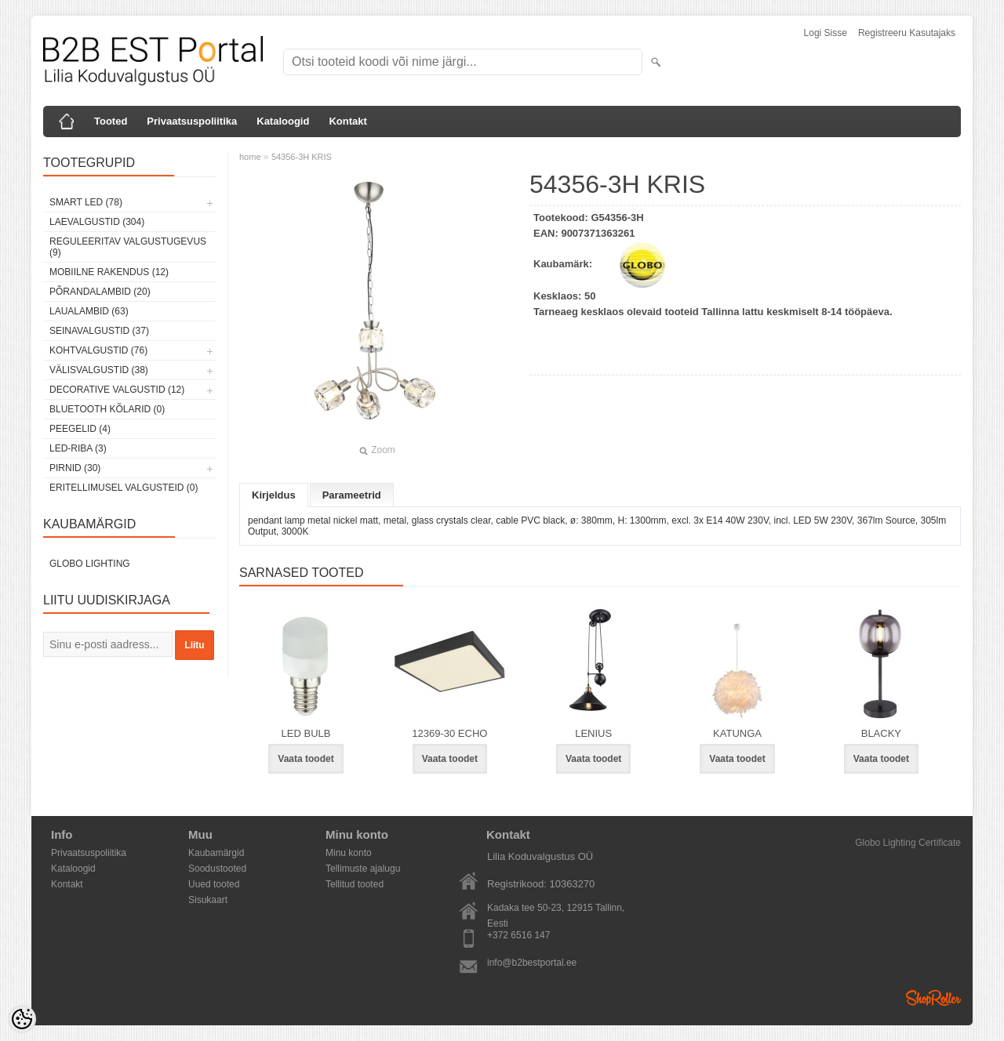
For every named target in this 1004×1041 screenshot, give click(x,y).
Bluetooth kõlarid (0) (107, 409)
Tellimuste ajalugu (363, 868)
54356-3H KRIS (301, 156)
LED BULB (306, 733)
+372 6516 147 (518, 935)
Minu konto (349, 852)
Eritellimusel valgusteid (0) (123, 487)
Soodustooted (217, 868)
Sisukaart (207, 899)
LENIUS (593, 733)
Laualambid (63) (89, 311)
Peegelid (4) (80, 428)
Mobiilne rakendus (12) (109, 272)
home (250, 156)
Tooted (110, 121)
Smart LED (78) (85, 202)
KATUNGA (737, 733)
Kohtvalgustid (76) (98, 350)
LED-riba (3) (78, 448)
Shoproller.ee (933, 998)
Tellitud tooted (355, 884)
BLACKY (881, 733)
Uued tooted (213, 884)
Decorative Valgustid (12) (116, 389)
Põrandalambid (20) (100, 291)
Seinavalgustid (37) (99, 330)
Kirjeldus (274, 495)
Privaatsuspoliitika (192, 121)
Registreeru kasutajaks (906, 32)
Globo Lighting (89, 563)
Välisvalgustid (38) (98, 370)
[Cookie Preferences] (22, 1019)
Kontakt (347, 121)
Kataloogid (282, 121)
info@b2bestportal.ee (532, 962)
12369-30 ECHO (449, 733)
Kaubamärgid (216, 852)
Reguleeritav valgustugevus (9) (127, 247)
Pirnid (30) (74, 467)
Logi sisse (825, 32)
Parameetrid (351, 495)
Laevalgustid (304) (96, 221)
